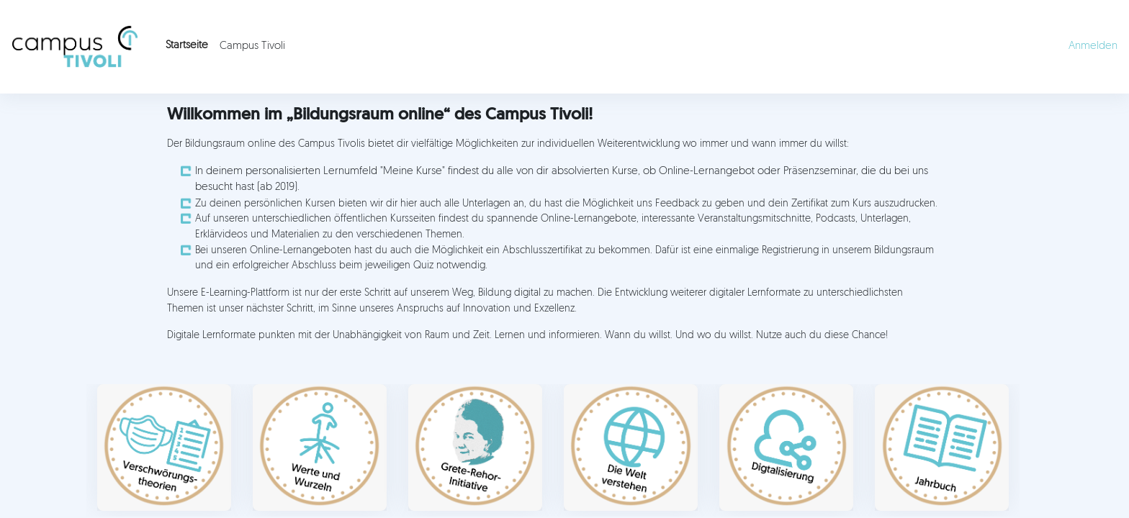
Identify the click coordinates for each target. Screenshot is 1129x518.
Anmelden (1093, 46)
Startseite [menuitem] (187, 45)
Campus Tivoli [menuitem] (252, 46)
